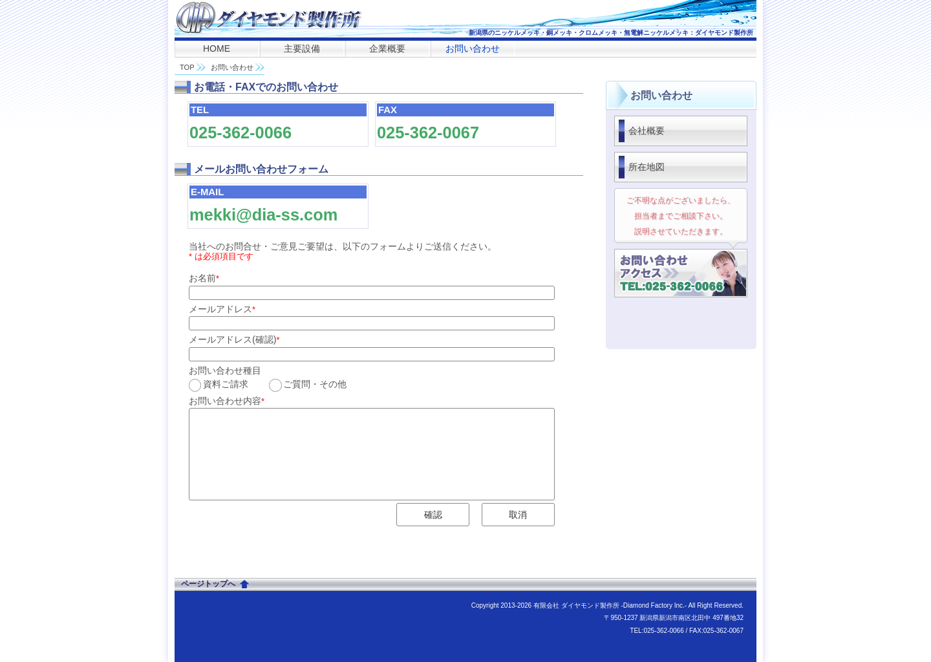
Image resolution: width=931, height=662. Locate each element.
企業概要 (387, 48)
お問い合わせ (472, 48)
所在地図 (646, 167)
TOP (187, 67)
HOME (216, 48)
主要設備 (302, 48)
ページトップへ (208, 583)
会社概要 (646, 130)
